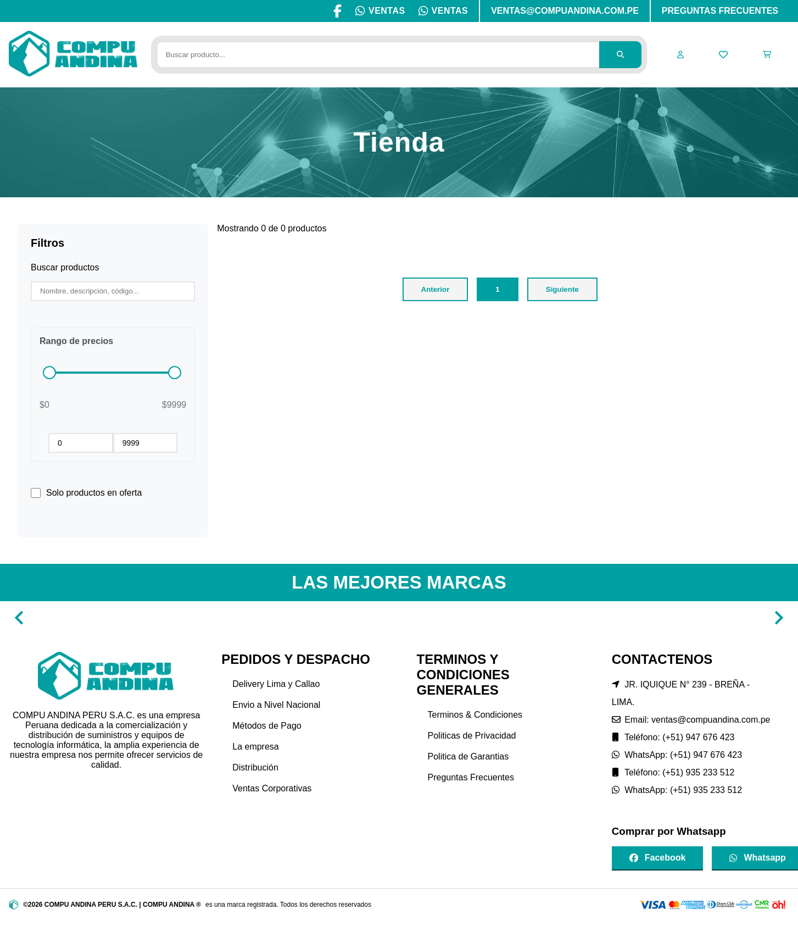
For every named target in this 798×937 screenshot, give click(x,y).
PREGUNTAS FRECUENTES (720, 10)
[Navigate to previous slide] (19, 617)
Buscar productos (65, 267)
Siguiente (562, 289)
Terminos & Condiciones (475, 714)
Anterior (435, 289)
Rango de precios (76, 341)
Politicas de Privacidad (472, 735)
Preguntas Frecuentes (471, 777)
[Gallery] (399, 617)
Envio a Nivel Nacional (276, 704)
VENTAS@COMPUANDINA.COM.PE (565, 10)
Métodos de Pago (266, 725)
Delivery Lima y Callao (276, 684)
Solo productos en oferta (94, 492)
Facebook (657, 857)
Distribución (255, 767)
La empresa (255, 746)
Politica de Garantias (468, 756)
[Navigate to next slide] (779, 617)
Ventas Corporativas (271, 788)
